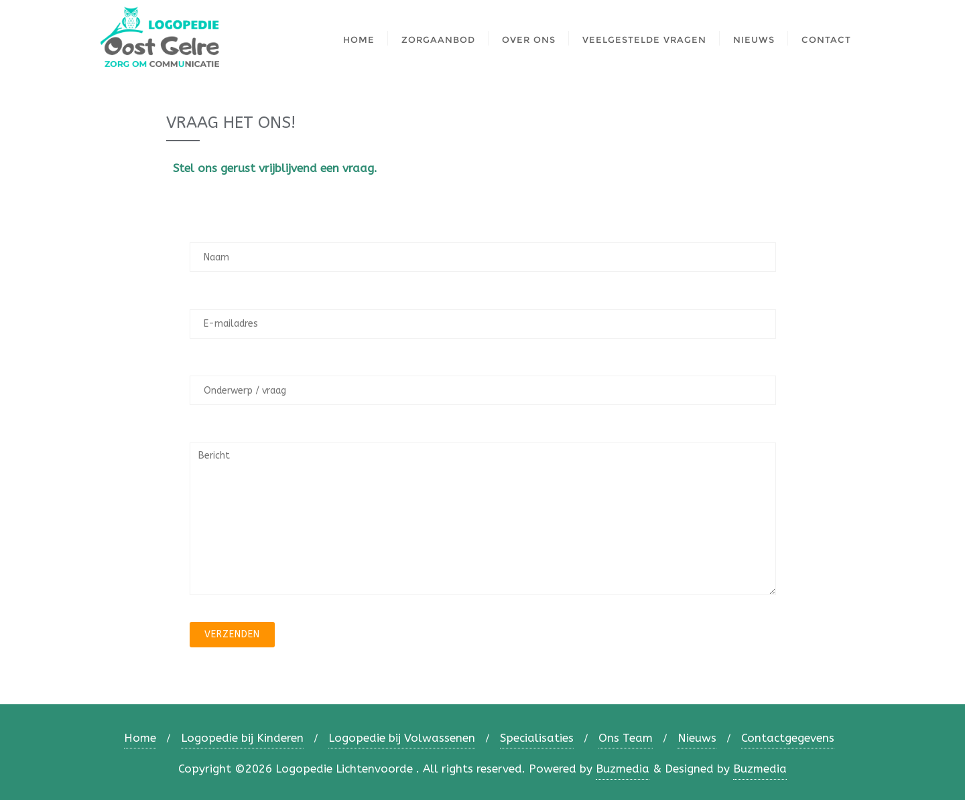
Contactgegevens (787, 737)
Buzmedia (622, 768)
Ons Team (625, 737)
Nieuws (697, 737)
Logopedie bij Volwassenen (401, 737)
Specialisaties (537, 737)
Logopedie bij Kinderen (242, 737)
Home (140, 737)
